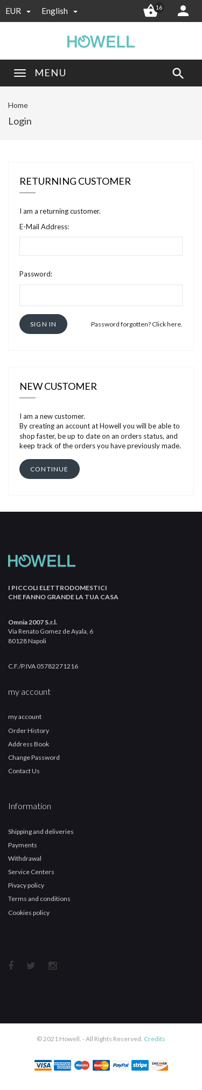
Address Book (28, 744)
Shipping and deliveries (41, 831)
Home (18, 105)
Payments (22, 845)
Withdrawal (24, 858)
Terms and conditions (39, 899)
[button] (43, 324)
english (59, 11)
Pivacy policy (26, 885)
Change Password (34, 757)
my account (24, 717)
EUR (18, 11)
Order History (28, 730)
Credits (154, 1039)
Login (20, 121)
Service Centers (31, 872)
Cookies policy (29, 913)
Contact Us (24, 771)
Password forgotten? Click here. (137, 324)
